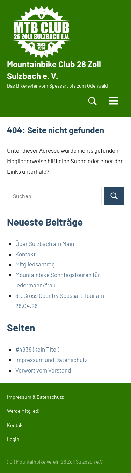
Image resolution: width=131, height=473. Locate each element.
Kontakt (25, 253)
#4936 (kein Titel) (37, 349)
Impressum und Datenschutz (51, 359)
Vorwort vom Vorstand (43, 370)
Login (13, 439)
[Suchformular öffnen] (92, 101)
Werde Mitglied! (23, 411)
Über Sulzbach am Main (44, 243)
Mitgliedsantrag (35, 264)
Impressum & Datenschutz (35, 397)
